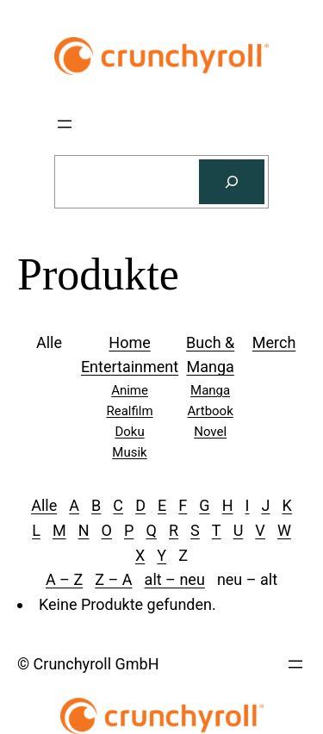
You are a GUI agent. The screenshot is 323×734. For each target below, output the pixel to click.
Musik (129, 452)
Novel (210, 431)
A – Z (64, 579)
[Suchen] (231, 181)
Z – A (113, 579)
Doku (129, 431)
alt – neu (175, 579)
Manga (210, 390)
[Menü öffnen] (64, 124)
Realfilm (129, 411)
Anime (129, 390)
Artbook (210, 411)
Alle (44, 505)
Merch (274, 342)
